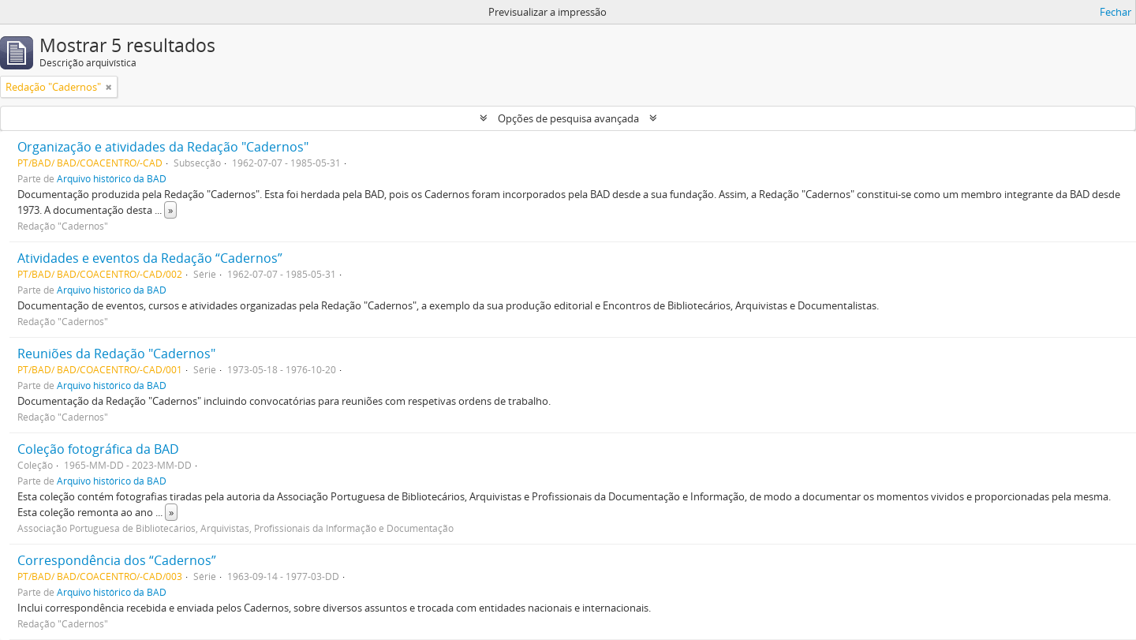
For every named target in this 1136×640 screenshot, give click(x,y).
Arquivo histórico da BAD (111, 178)
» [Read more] (170, 210)
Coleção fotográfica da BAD (98, 449)
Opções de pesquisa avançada (568, 118)
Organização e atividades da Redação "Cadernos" (162, 146)
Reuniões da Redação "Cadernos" (116, 353)
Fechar (1115, 12)
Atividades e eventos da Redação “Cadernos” (149, 258)
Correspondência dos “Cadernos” (116, 560)
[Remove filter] (109, 87)
